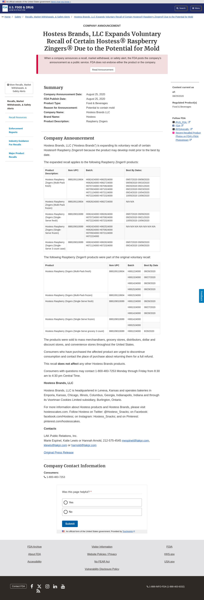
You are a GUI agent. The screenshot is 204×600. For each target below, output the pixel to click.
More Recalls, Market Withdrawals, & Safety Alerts (19, 87)
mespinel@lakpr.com (135, 440)
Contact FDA (18, 586)
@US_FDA (181, 122)
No (70, 511)
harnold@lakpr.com (83, 445)
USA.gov (169, 561)
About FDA (34, 554)
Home (8, 17)
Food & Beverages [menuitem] (181, 106)
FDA (178, 125)
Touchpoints (128, 531)
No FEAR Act (102, 561)
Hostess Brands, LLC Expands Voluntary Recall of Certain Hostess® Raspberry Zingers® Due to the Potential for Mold (133, 17)
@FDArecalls (182, 129)
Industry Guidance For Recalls (19, 143)
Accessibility (34, 561)
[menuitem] (185, 92)
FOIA (169, 546)
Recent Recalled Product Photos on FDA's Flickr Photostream (188, 136)
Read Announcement (102, 69)
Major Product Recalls (16, 155)
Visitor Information (102, 546)
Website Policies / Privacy (102, 554)
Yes (71, 502)
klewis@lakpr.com (55, 445)
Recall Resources (18, 117)
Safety (18, 17)
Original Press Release (59, 452)
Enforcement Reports (16, 130)
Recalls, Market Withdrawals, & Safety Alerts (47, 17)
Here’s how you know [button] (61, 2)
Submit (70, 523)
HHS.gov (169, 554)
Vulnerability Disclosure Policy (102, 569)
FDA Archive (34, 546)
